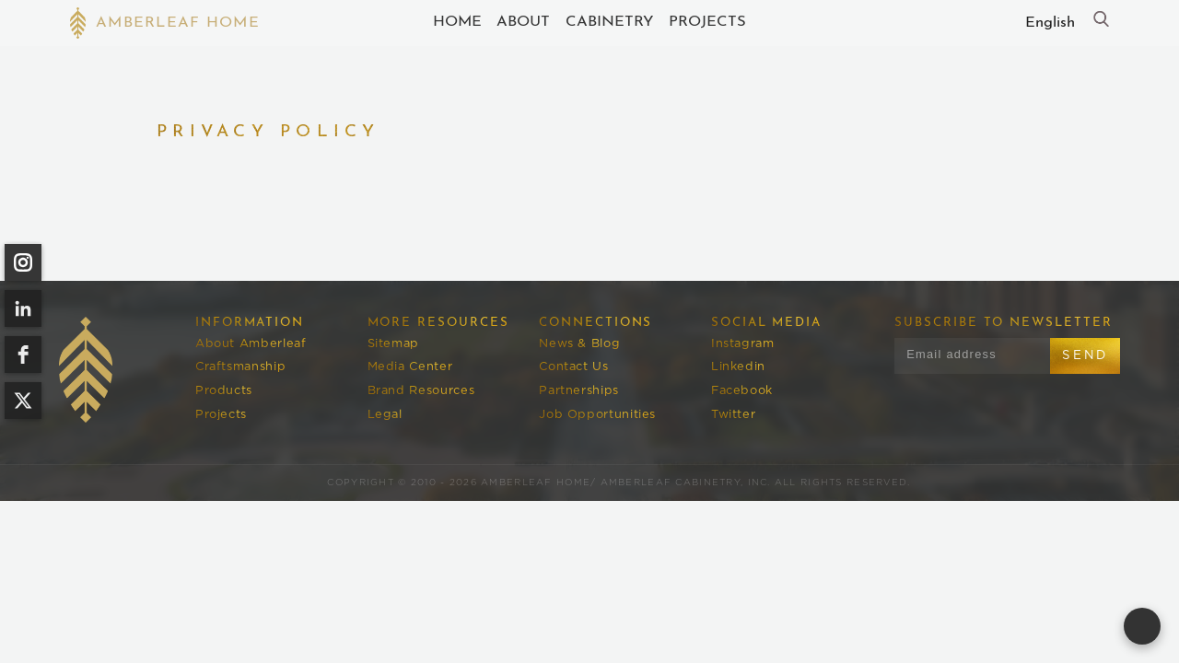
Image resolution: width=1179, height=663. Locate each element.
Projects (707, 22)
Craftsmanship (240, 367)
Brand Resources (421, 391)
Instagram (743, 344)
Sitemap (393, 344)
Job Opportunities (597, 415)
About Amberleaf (251, 344)
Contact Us (573, 367)
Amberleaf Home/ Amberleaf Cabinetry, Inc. (625, 482)
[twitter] (23, 400)
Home (457, 22)
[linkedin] (23, 308)
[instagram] (23, 262)
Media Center (410, 367)
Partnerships (579, 391)
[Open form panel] (1142, 626)
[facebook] (23, 354)
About (523, 22)
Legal (385, 415)
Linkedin (738, 367)
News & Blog (579, 344)
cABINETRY (610, 22)
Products (223, 391)
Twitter (733, 415)
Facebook (742, 391)
